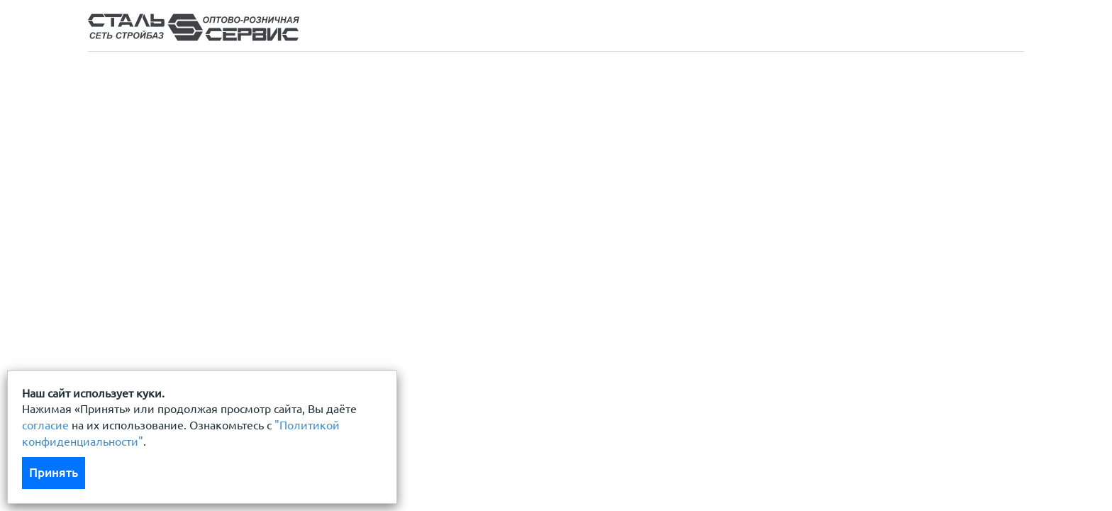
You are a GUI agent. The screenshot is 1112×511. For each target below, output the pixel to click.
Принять (53, 472)
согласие (45, 425)
